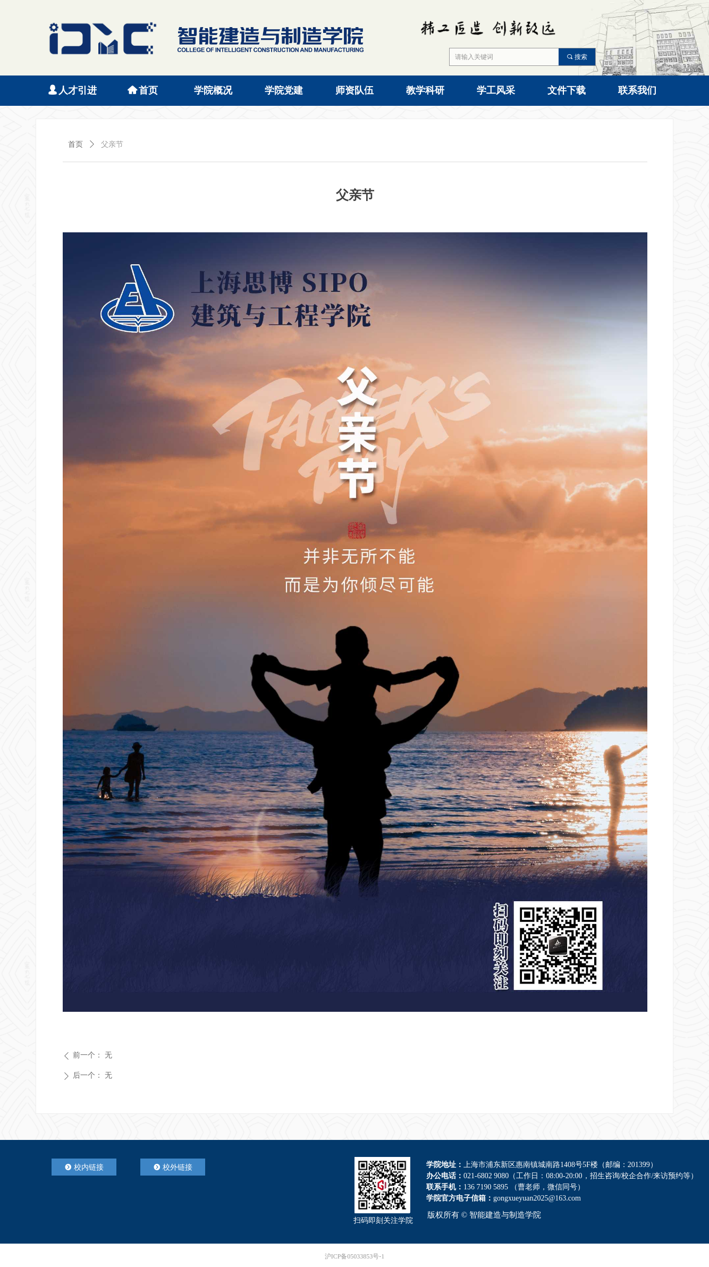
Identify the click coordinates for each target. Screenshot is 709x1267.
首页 (75, 144)
